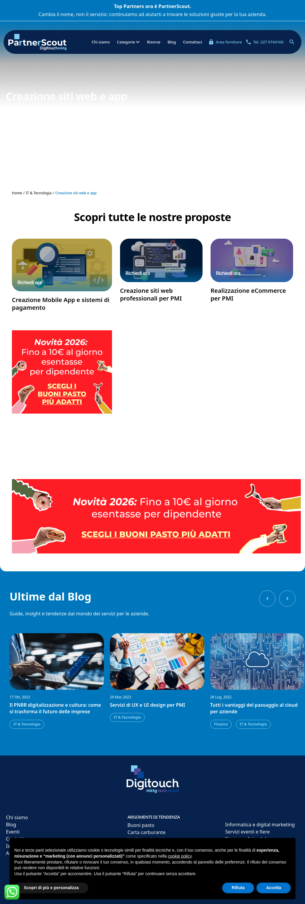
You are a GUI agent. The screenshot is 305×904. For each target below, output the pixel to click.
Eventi (13, 831)
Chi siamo (101, 42)
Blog (171, 42)
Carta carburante (146, 832)
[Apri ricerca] (292, 42)
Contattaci (192, 42)
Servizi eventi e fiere (247, 831)
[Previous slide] (267, 598)
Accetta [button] (273, 887)
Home (17, 193)
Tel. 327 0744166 (264, 42)
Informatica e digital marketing (260, 824)
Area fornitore (225, 42)
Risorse (153, 42)
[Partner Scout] (47, 42)
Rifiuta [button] (238, 887)
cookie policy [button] (180, 856)
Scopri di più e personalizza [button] (51, 887)
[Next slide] (287, 598)
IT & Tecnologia (39, 193)
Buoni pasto (140, 825)
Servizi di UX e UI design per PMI (147, 705)
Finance (221, 724)
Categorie (128, 42)
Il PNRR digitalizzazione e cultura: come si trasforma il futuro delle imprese (55, 708)
